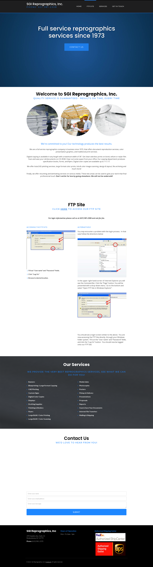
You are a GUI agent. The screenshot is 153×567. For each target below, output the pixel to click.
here (64, 209)
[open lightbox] (51, 249)
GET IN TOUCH (118, 6)
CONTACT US (76, 47)
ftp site (90, 6)
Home (78, 6)
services (103, 6)
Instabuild (48, 562)
